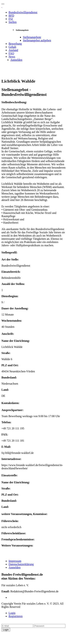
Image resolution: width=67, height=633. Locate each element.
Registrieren (16, 616)
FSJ (11, 18)
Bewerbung (15, 43)
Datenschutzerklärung (21, 564)
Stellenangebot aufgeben (37, 40)
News (12, 56)
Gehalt (12, 46)
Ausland (13, 50)
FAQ (11, 53)
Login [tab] (12, 612)
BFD (11, 15)
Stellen (12, 22)
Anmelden (16, 59)
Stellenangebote (32, 37)
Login (6, 629)
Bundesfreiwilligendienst (23, 12)
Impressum (15, 560)
